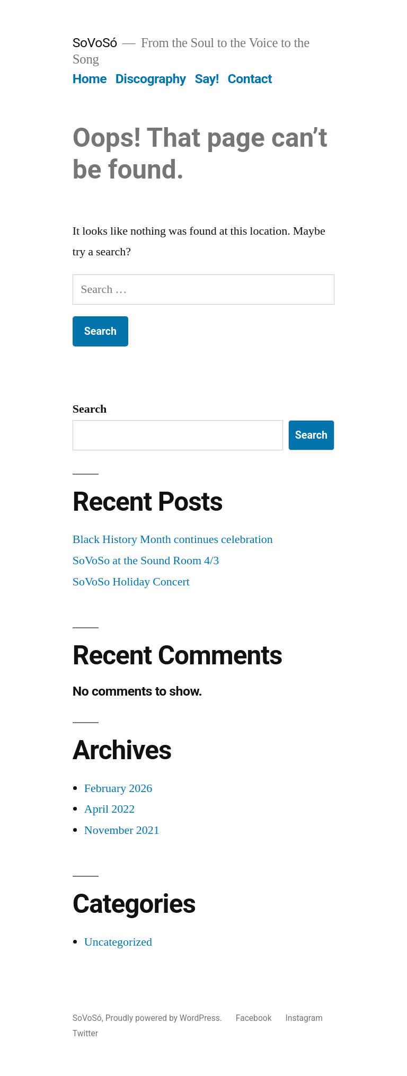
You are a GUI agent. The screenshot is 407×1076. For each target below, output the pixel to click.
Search (90, 409)
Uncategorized (118, 942)
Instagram (304, 1018)
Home (90, 78)
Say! (206, 78)
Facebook (254, 1018)
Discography (151, 78)
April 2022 (109, 809)
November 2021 (122, 830)
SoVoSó (95, 42)
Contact (250, 78)
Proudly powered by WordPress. (164, 1018)
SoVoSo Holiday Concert (131, 581)
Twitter (85, 1033)
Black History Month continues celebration (173, 539)
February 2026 (118, 788)
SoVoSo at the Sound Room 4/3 (146, 560)
